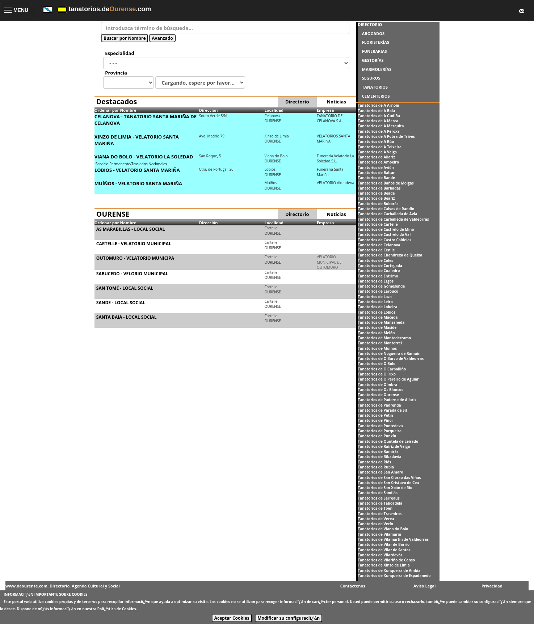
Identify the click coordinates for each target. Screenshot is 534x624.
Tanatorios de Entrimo (378, 276)
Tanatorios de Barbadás (379, 188)
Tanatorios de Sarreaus (378, 498)
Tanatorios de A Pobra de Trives (386, 136)
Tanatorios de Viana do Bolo (383, 528)
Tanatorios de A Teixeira (379, 146)
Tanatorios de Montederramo (384, 337)
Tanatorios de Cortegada (380, 265)
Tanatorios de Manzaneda (381, 322)
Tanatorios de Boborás (378, 203)
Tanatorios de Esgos (376, 281)
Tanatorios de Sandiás (378, 492)
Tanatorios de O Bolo (376, 363)
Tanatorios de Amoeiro (378, 162)
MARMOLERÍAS (376, 69)
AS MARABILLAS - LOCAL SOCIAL (130, 229)
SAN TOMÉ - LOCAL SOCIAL (124, 288)
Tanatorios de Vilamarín (379, 534)
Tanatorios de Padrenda (379, 405)
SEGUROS (371, 78)
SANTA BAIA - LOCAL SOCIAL (126, 317)
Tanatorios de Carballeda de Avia (387, 213)
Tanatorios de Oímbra (377, 384)
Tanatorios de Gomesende (381, 286)
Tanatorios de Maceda (378, 317)
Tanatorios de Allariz (376, 157)
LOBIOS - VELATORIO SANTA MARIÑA (137, 170)
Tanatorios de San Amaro (380, 472)
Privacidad (492, 586)
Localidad (273, 110)
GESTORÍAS (373, 60)
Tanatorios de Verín (375, 523)
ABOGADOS (373, 33)
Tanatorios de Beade (376, 193)
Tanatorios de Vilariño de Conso (386, 560)
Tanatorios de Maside (377, 327)
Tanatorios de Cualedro (379, 270)
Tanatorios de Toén (375, 508)
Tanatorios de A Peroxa (378, 131)
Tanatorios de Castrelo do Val (384, 234)
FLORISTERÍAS (375, 42)
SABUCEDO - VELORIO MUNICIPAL (132, 274)
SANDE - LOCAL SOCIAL (120, 303)
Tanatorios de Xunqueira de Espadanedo (394, 575)
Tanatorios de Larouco (378, 291)
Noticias (336, 101)
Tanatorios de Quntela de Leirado (388, 441)
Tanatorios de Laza (375, 296)
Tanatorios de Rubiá (376, 467)
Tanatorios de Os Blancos (380, 389)
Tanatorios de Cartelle (378, 224)
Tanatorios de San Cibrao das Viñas (389, 477)
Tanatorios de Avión (376, 167)
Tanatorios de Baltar (376, 172)
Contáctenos (352, 586)
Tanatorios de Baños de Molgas (385, 183)
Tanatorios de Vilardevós (380, 554)
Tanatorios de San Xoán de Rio (385, 487)
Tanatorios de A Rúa (376, 141)
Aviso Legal (424, 586)
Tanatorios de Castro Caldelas (384, 239)
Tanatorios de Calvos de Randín (386, 208)
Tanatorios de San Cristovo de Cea (388, 482)
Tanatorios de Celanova (379, 244)
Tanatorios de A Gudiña (379, 115)
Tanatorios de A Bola (376, 110)
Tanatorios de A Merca (378, 120)
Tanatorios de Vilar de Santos (384, 549)
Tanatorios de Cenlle (376, 249)
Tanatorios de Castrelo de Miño (386, 229)
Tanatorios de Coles (375, 260)
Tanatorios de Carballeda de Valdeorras (393, 219)
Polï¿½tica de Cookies (116, 608)
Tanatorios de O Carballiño (382, 369)
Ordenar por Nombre (115, 110)
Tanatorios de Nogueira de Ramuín (389, 353)
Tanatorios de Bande (376, 177)
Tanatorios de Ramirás (378, 451)
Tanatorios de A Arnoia (378, 105)
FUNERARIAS (374, 51)
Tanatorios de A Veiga (377, 151)
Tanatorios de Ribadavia (379, 456)
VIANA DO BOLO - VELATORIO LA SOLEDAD (143, 156)
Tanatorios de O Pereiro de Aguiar (388, 379)
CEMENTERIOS (376, 96)
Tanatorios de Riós (374, 461)
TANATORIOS (375, 87)
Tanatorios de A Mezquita (381, 125)
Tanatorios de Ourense (378, 394)
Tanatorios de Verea (376, 518)
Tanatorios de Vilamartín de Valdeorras (393, 539)
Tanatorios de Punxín (377, 435)
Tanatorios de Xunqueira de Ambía (389, 570)
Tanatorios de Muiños (377, 348)
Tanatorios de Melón (376, 332)
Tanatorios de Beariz (376, 198)
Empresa (325, 110)
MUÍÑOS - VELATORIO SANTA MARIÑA (138, 183)
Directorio (297, 101)
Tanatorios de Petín (375, 415)
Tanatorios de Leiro (375, 301)
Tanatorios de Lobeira (377, 306)
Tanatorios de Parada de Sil (382, 410)
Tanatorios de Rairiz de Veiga (384, 446)
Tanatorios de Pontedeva (380, 425)
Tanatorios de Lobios (376, 312)
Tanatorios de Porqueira (379, 430)
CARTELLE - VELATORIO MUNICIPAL (133, 244)
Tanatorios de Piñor (375, 420)
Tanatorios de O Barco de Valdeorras (391, 358)
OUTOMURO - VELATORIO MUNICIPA (135, 258)
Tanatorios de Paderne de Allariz (387, 399)
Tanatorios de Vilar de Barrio (383, 544)
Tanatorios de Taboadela (380, 503)
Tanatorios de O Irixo (377, 374)
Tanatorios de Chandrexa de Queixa (390, 255)
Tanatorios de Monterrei (380, 342)
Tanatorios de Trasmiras (379, 513)
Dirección (208, 110)
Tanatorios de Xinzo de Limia (384, 565)
